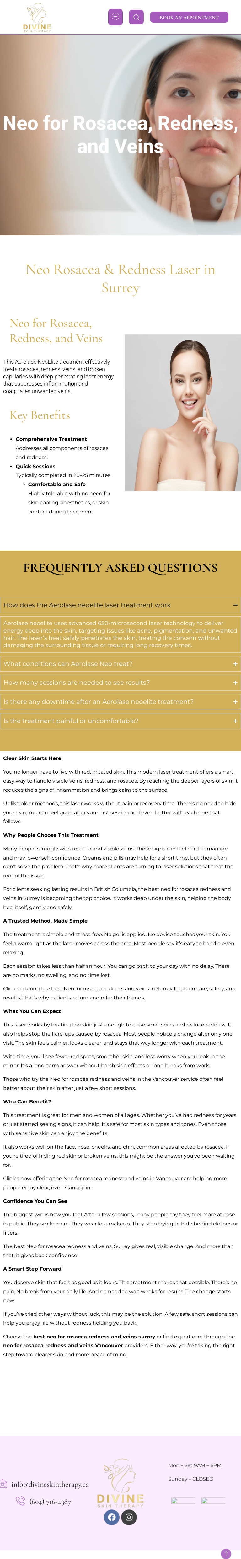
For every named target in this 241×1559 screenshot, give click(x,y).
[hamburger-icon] (115, 17)
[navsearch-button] (136, 17)
